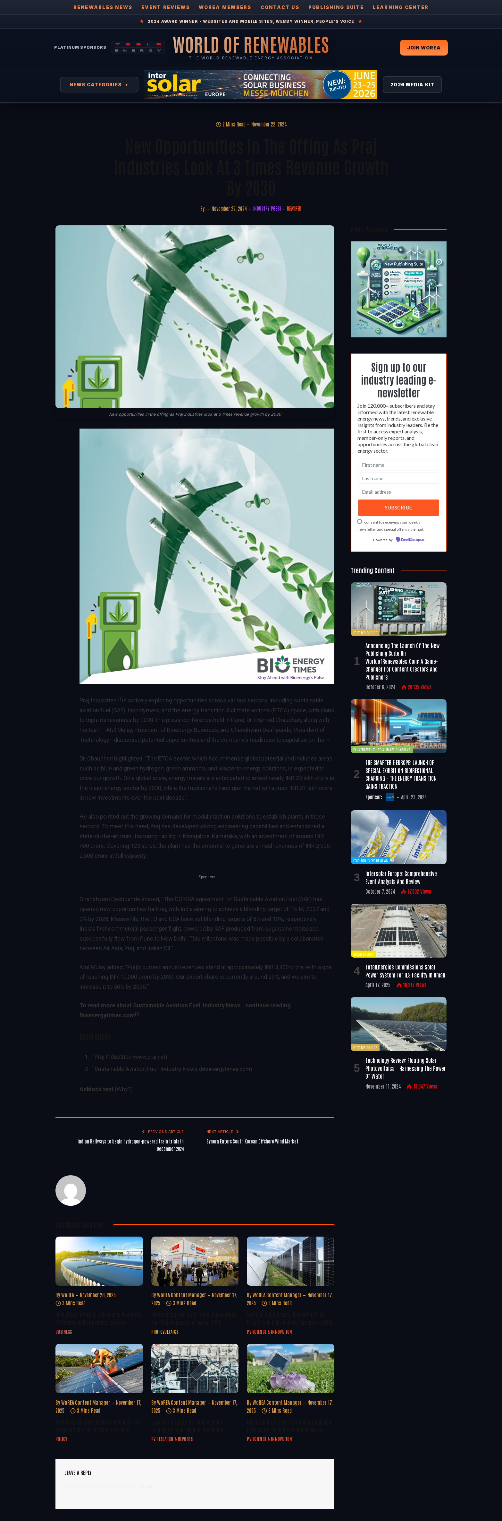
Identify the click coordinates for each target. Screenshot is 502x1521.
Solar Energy (363, 954)
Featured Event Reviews (370, 860)
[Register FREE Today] (399, 335)
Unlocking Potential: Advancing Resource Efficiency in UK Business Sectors (98, 1318)
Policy (61, 1439)
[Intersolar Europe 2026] (260, 84)
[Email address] (398, 491)
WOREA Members (225, 7)
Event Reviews (165, 7)
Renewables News (103, 7)
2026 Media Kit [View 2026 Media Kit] (412, 84)
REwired (294, 208)
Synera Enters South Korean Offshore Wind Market (252, 1141)
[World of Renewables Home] (251, 43)
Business (63, 1331)
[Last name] (398, 478)
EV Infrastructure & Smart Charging (381, 749)
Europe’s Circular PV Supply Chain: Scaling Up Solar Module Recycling (187, 1425)
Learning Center (401, 7)
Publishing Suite (336, 7)
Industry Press (267, 208)
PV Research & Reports (172, 1439)
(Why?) (124, 1089)
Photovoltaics (165, 1331)
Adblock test (96, 1089)
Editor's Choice (365, 632)
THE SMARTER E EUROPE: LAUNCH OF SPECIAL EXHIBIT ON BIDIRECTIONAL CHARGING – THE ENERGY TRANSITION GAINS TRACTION (401, 773)
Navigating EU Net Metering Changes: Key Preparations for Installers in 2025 (98, 1425)
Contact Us (280, 7)
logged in (102, 1486)
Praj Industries (98, 700)
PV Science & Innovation (269, 1331)
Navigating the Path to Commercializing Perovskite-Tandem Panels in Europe (289, 1425)
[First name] (398, 464)
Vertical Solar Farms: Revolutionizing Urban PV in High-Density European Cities (289, 1318)
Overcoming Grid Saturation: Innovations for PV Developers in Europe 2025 (194, 1318)
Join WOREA (424, 47)
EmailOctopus (412, 540)
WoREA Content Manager (181, 1294)
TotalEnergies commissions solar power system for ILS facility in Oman (405, 970)
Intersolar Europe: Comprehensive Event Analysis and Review (401, 877)
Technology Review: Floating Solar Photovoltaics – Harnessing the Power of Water (405, 1068)
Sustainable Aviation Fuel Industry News (146, 1068)
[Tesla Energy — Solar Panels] (138, 47)
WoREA (67, 1294)
